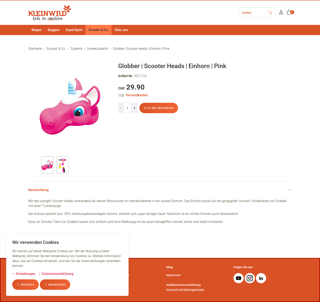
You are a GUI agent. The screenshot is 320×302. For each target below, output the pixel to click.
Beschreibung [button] (160, 190)
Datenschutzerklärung (55, 274)
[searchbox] (252, 13)
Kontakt (199, 289)
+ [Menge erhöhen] (134, 108)
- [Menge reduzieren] (120, 108)
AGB (169, 285)
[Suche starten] (270, 13)
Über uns (121, 30)
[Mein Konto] (281, 13)
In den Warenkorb (159, 108)
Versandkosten (137, 95)
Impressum (173, 275)
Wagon (36, 30)
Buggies (54, 30)
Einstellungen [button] (23, 274)
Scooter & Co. (99, 30)
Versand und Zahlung (180, 289)
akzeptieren (55, 284)
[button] (289, 12)
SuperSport (74, 30)
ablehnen (25, 284)
